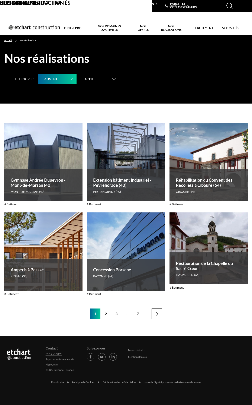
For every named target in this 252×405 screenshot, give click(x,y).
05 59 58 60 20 (54, 354)
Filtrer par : (24, 78)
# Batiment (11, 204)
